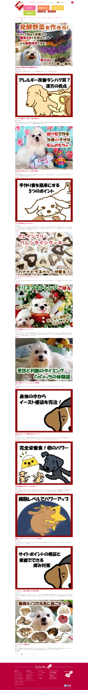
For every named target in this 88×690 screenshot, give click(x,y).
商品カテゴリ (17, 663)
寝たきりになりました (30, 672)
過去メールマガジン (53, 671)
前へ (16, 12)
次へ (33, 12)
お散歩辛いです (29, 669)
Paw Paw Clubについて (54, 663)
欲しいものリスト (41, 668)
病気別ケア (57, 10)
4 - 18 (37, 12)
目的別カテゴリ (29, 663)
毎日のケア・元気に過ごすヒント (48, 10)
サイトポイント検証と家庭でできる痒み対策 (26, 583)
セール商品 (40, 670)
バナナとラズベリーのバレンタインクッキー (26, 269)
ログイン (44, 2)
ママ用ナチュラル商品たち (19, 673)
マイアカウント (40, 663)
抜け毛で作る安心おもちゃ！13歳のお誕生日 (27, 163)
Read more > (17, 117)
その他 (60, 10)
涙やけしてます (29, 666)
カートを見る (40, 666)
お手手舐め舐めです (29, 668)
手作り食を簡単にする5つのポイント (25, 215)
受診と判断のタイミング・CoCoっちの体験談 (27, 375)
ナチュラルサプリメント (19, 667)
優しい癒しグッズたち (19, 675)
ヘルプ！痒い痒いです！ (30, 665)
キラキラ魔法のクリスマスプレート (24, 321)
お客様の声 (51, 668)
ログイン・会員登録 (41, 665)
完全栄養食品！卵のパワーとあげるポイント (26, 478)
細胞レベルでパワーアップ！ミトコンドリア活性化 (28, 531)
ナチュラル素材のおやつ (19, 670)
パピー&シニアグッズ (18, 672)
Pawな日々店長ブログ (53, 669)
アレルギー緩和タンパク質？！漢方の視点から (27, 111)
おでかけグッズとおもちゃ (19, 676)
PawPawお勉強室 (53, 664)
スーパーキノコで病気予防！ (22, 637)
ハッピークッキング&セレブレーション (35, 10)
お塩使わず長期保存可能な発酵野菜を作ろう (26, 60)
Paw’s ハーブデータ (53, 666)
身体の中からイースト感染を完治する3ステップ (27, 426)
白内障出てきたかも (29, 671)
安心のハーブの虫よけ (19, 669)
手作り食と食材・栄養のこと (22, 10)
